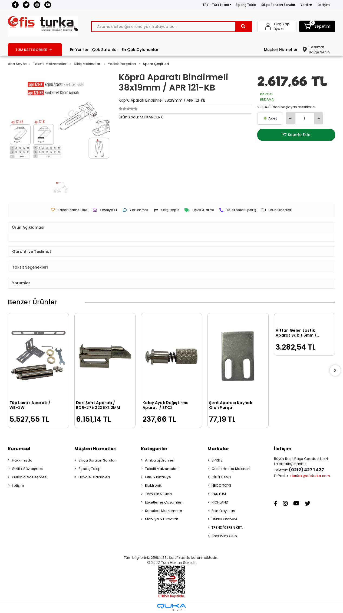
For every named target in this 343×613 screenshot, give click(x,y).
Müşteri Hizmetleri (281, 49)
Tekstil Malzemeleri (162, 468)
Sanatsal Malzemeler (163, 510)
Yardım (306, 4)
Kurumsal (19, 449)
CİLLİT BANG (221, 477)
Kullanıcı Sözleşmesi (29, 477)
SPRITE (217, 460)
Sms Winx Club (224, 535)
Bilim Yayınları (223, 510)
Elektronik (153, 485)
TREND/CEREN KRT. (227, 527)
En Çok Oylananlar (140, 49)
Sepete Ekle (296, 135)
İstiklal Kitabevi (224, 519)
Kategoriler (154, 449)
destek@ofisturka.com (310, 475)
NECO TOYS (221, 485)
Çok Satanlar (105, 49)
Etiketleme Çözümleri (163, 502)
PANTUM (219, 493)
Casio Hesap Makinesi (231, 468)
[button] (317, 26)
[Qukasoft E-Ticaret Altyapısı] (171, 607)
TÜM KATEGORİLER (33, 49)
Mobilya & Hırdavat (161, 519)
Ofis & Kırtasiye (158, 477)
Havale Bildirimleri (94, 477)
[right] (335, 370)
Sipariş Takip (246, 4)
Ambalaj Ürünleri (159, 460)
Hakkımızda (22, 460)
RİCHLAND (220, 502)
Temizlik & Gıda (158, 493)
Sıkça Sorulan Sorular (278, 4)
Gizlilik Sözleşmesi (28, 468)
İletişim (324, 4)
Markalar (218, 449)
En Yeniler (79, 49)
